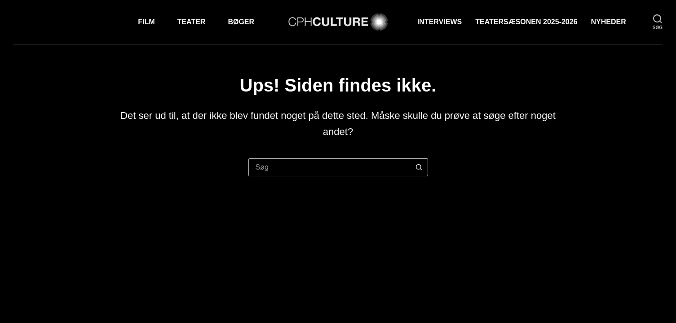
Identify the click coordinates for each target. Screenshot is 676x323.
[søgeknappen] (419, 167)
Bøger (241, 22)
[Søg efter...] (329, 167)
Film (146, 22)
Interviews (439, 22)
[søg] (658, 22)
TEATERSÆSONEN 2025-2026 (526, 22)
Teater (191, 22)
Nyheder (608, 22)
